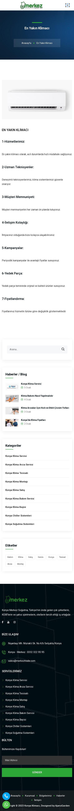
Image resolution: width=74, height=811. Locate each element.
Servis (40, 557)
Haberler (60, 795)
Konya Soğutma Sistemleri (19, 524)
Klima (20, 557)
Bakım (10, 557)
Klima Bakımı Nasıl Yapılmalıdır (37, 396)
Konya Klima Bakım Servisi (19, 498)
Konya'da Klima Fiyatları (33, 420)
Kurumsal (30, 795)
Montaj (20, 564)
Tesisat (62, 557)
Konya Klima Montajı (16, 481)
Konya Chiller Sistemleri (18, 515)
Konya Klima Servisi (31, 384)
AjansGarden (62, 805)
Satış (30, 557)
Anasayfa (26, 43)
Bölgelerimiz (45, 795)
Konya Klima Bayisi (15, 507)
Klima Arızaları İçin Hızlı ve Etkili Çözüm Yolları (45, 408)
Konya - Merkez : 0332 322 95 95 (26, 652)
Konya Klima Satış (15, 490)
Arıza (9, 564)
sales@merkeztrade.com (21, 660)
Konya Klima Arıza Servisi (19, 464)
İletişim (38, 800)
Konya (51, 557)
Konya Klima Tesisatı (16, 473)
